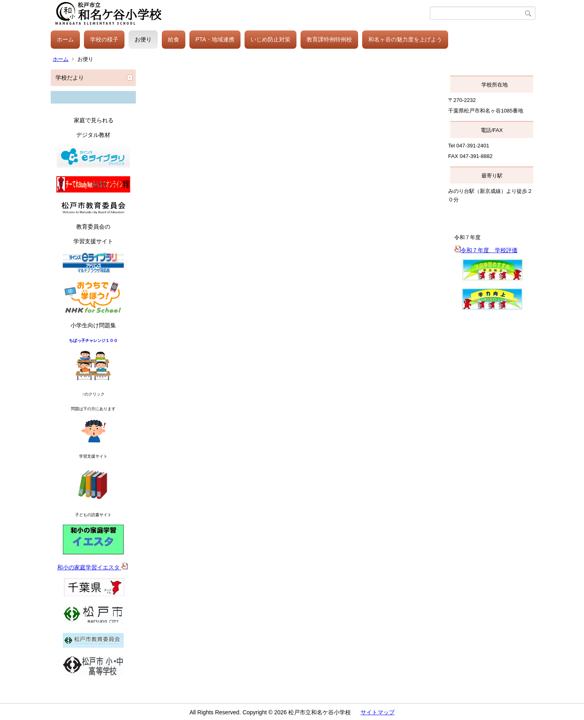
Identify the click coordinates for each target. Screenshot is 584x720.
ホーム (65, 39)
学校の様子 (104, 39)
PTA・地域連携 (214, 39)
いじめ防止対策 (270, 39)
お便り (143, 39)
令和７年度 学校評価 (485, 250)
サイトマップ (378, 712)
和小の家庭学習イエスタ (92, 567)
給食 (173, 39)
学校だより (70, 77)
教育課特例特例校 (329, 39)
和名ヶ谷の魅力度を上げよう (405, 39)
